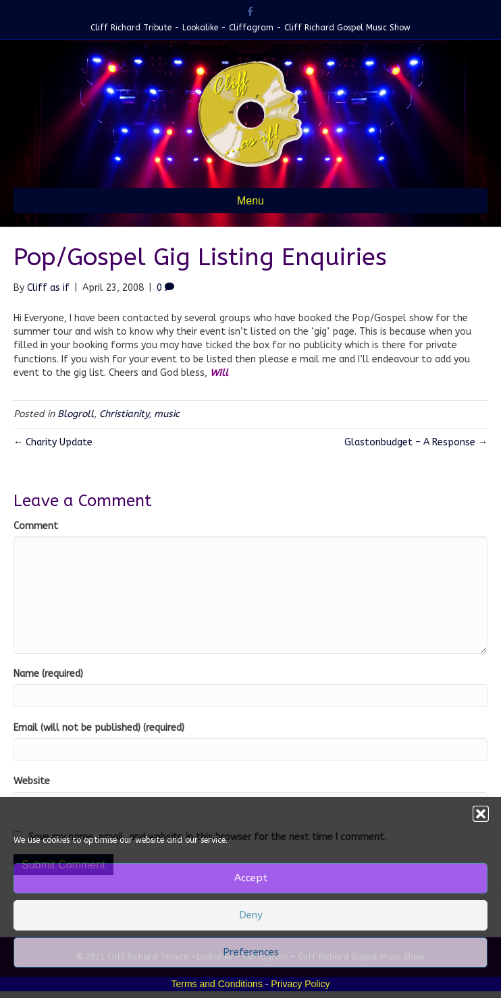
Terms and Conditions (217, 983)
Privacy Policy (300, 983)
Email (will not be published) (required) (99, 727)
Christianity (124, 414)
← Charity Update (53, 442)
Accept (250, 878)
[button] (480, 814)
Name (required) (48, 674)
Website (32, 781)
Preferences (251, 952)
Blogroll (75, 414)
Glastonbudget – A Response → (415, 442)
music (167, 414)
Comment (36, 526)
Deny (251, 915)
